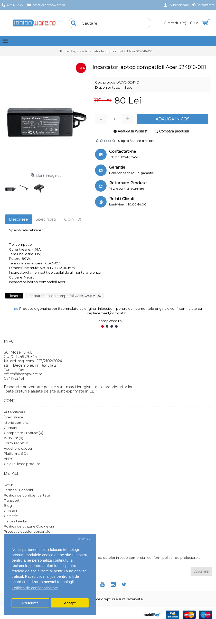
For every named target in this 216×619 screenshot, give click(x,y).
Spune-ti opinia (143, 141)
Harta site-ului (15, 521)
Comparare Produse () (23, 433)
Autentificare (15, 412)
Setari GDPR (14, 536)
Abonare (201, 571)
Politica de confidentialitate (27, 495)
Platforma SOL (16, 453)
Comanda (12, 428)
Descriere (18, 219)
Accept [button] (70, 603)
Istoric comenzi (16, 422)
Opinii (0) (72, 219)
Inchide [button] (84, 539)
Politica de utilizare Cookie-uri (29, 526)
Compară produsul (174, 131)
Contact (10, 511)
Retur (8, 485)
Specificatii (46, 219)
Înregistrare (13, 417)
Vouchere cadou (18, 448)
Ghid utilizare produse (22, 464)
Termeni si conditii (19, 490)
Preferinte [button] (30, 603)
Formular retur (16, 443)
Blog (8, 505)
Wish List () (13, 438)
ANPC (9, 459)
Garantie (11, 516)
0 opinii (123, 141)
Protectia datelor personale (27, 531)
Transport (12, 500)
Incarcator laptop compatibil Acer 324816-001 (64, 296)
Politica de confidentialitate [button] (35, 588)
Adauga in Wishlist (132, 131)
